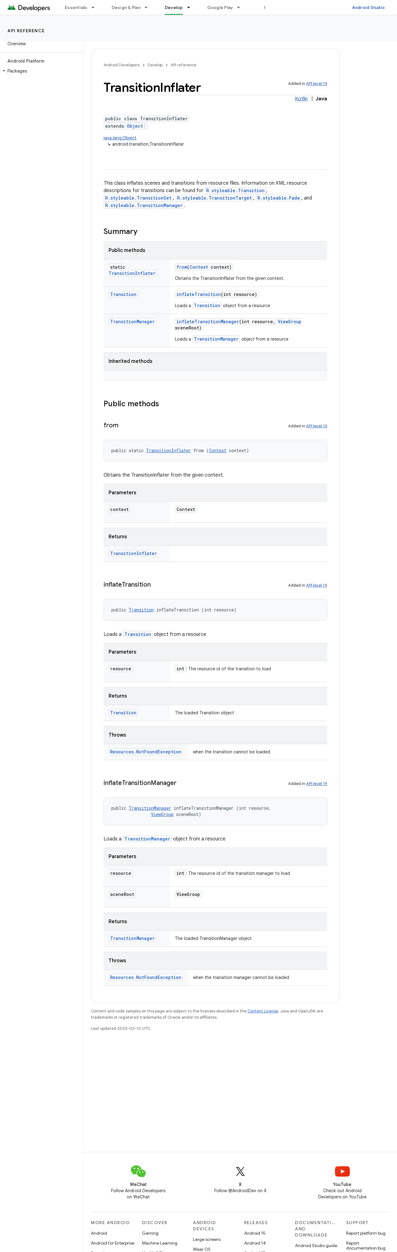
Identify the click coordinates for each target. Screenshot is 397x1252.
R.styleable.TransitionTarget (214, 198)
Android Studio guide (316, 1245)
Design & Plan (126, 7)
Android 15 (254, 1233)
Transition (123, 294)
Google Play (220, 7)
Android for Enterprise (112, 1243)
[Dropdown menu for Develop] (191, 7)
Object (135, 126)
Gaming (150, 1233)
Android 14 (255, 1243)
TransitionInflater (132, 273)
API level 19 (316, 83)
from (181, 267)
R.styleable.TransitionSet (138, 198)
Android (99, 1233)
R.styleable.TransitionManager (144, 205)
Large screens (207, 1239)
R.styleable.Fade (278, 198)
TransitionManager (132, 321)
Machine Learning (159, 1243)
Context (199, 267)
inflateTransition (198, 294)
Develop (155, 65)
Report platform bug (366, 1233)
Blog (269, 7)
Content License (263, 1011)
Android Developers (122, 65)
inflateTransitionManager (207, 321)
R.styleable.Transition (235, 190)
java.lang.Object (120, 138)
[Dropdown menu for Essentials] (95, 7)
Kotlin (301, 99)
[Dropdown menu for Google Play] (241, 7)
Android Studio (368, 7)
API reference (26, 30)
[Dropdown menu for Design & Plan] (149, 7)
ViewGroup (289, 321)
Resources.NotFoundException (145, 752)
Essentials (76, 7)
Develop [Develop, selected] (174, 7)
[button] (40, 71)
